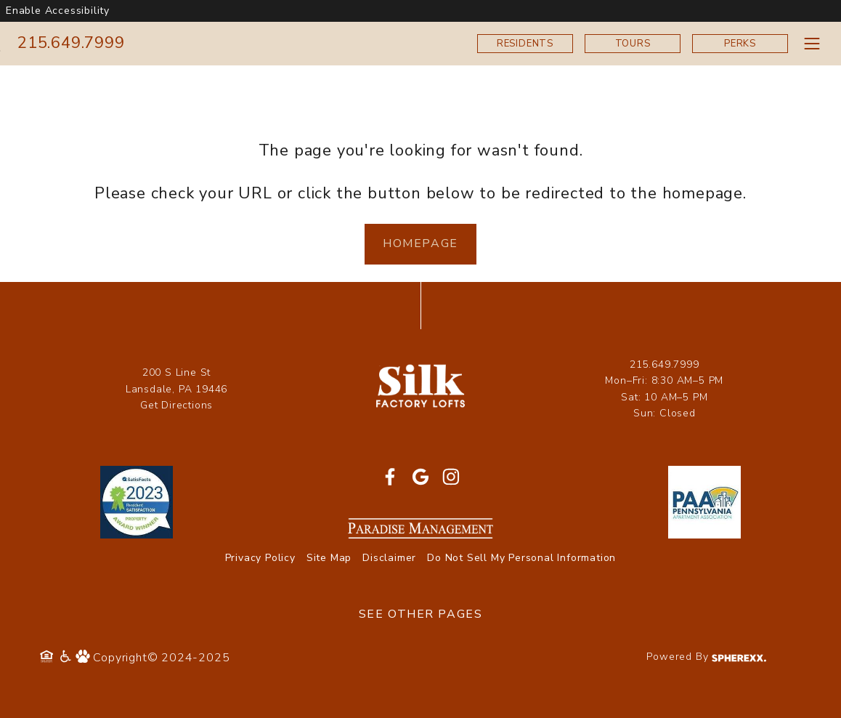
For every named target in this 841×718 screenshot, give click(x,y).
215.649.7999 (71, 43)
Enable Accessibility (58, 10)
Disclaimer (389, 558)
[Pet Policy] (85, 658)
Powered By (706, 656)
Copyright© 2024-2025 (161, 658)
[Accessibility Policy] (66, 658)
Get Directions (176, 405)
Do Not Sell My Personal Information (521, 558)
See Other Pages (421, 614)
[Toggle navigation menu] (812, 43)
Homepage (420, 243)
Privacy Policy (260, 558)
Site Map (329, 558)
